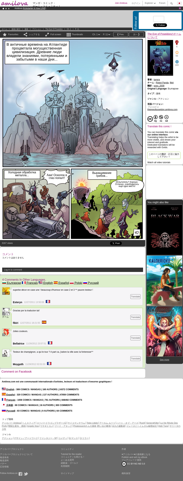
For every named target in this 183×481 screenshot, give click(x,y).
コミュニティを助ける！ (73, 457)
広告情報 (4, 466)
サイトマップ (67, 473)
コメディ (62, 438)
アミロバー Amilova (11, 423)
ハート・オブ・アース (127, 423)
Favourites (13, 34)
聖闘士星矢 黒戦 (17, 426)
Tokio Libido (92, 423)
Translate (135, 296)
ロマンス (73, 438)
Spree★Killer (152, 423)
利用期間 (65, 466)
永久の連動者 (118, 426)
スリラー (84, 438)
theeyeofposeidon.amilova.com (162, 109)
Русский (91, 282)
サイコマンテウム (76, 423)
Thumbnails (77, 34)
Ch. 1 (69, 29)
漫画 (26, 29)
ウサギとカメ (46, 426)
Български (11, 282)
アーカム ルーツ (107, 423)
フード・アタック (63, 426)
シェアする (34, 34)
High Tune (163, 426)
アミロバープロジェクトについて (16, 454)
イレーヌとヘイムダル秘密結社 (141, 426)
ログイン (136, 3)
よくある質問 (67, 460)
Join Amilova (121, 3)
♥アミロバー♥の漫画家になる (136, 454)
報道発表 (4, 457)
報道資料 (4, 460)
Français (30, 282)
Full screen (55, 34)
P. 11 (77, 29)
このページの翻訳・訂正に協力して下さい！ (164, 155)
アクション (36, 29)
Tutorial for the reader (71, 454)
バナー (3, 463)
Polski (76, 282)
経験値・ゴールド (69, 463)
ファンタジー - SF (48, 438)
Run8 (142, 423)
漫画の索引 (16, 29)
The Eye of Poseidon (54, 29)
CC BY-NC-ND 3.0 (133, 464)
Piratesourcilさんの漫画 (85, 426)
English (45, 282)
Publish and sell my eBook (134, 457)
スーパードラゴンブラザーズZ (51, 423)
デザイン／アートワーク (26, 438)
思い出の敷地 (104, 426)
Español (61, 282)
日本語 (7, 405)
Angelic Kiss (33, 426)
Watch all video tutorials (158, 162)
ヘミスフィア (28, 423)
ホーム (4, 29)
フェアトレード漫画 (131, 460)
